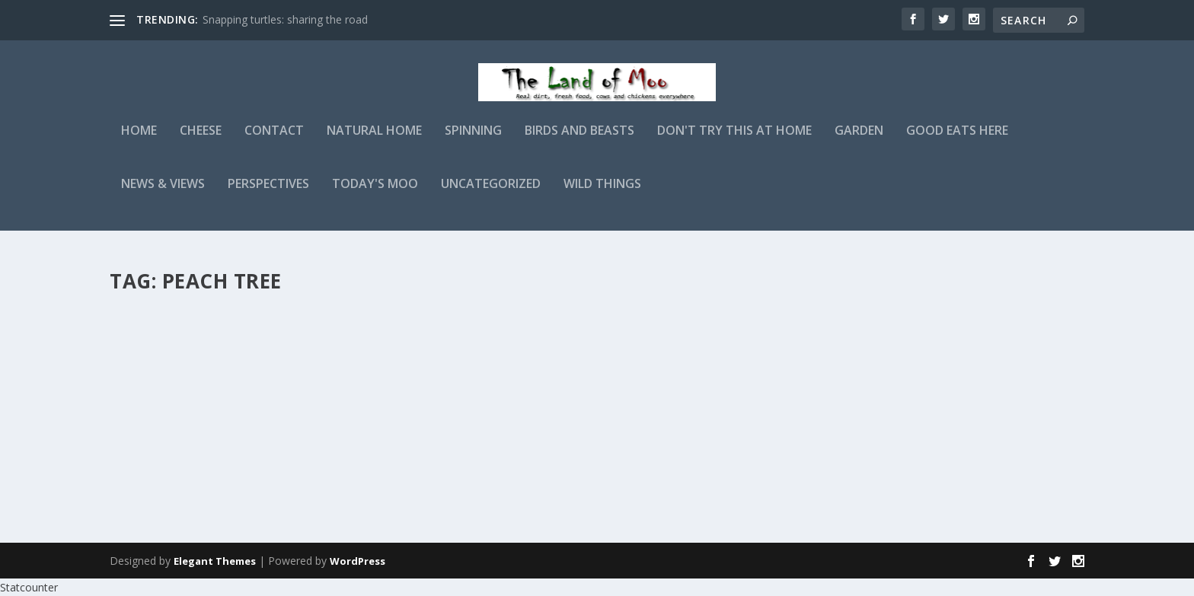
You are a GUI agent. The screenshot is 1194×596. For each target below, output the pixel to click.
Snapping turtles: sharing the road (285, 19)
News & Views (163, 195)
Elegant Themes (215, 561)
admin (151, 349)
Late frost (162, 325)
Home (139, 142)
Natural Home (374, 142)
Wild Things (602, 195)
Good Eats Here (957, 142)
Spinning (473, 142)
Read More (165, 464)
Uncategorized (491, 195)
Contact (274, 142)
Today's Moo (375, 195)
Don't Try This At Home (734, 142)
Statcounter (29, 587)
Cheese (201, 142)
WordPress (357, 561)
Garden (859, 142)
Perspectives (268, 195)
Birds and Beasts (579, 142)
